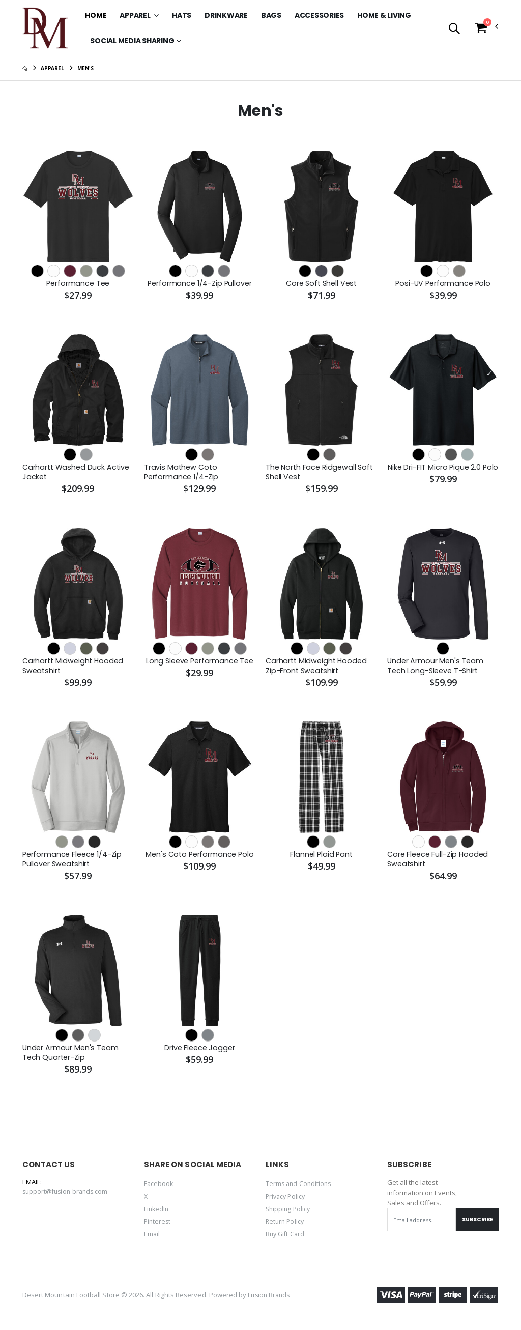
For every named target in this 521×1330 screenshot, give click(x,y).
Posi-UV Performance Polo (442, 284)
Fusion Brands (270, 1300)
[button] (454, 29)
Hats (181, 15)
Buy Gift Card (286, 1237)
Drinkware (226, 15)
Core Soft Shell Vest (321, 284)
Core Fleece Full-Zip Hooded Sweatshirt (439, 863)
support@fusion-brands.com (67, 1196)
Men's (85, 68)
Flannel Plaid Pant (321, 858)
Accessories (319, 15)
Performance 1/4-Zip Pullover (199, 284)
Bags (271, 15)
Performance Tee (78, 284)
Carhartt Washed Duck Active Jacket (77, 473)
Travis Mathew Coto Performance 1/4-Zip (182, 473)
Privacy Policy (287, 1201)
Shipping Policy (289, 1213)
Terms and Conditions (300, 1189)
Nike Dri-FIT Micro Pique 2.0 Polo (434, 473)
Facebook (159, 1189)
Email (152, 1237)
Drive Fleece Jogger (199, 1052)
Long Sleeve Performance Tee (192, 668)
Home (95, 15)
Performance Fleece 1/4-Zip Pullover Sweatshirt (74, 863)
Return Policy (286, 1225)
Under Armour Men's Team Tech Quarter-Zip (71, 1057)
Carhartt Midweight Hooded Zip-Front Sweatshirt (318, 668)
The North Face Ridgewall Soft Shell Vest (321, 473)
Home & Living (384, 15)
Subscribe (476, 1225)
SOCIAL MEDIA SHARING (132, 41)
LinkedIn (157, 1213)
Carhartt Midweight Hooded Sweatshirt (74, 668)
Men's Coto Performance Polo (199, 858)
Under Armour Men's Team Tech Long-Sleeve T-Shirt (436, 668)
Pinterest (158, 1225)
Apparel (136, 15)
